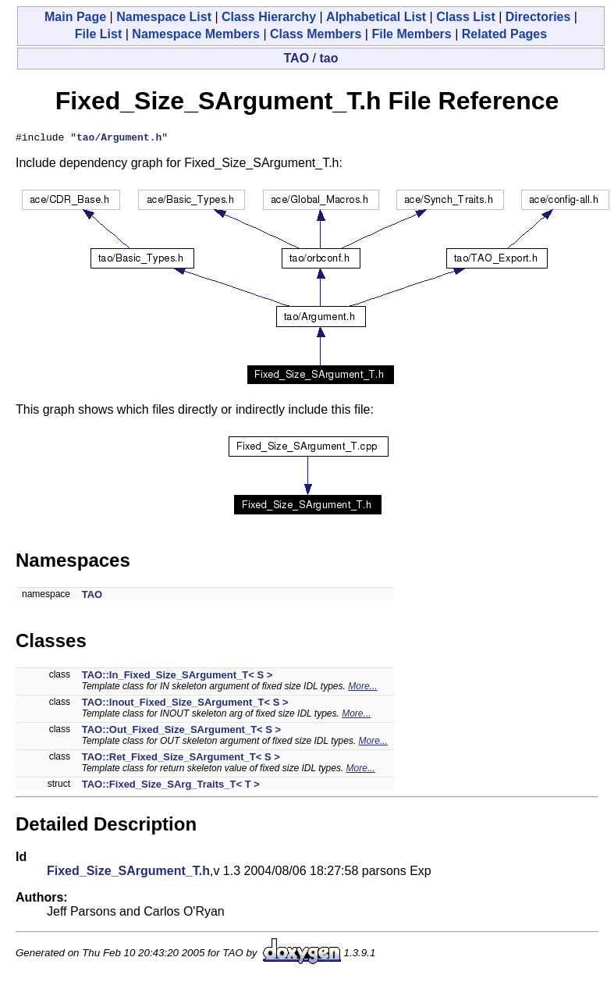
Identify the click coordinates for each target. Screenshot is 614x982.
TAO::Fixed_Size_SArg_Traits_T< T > (171, 786)
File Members (411, 34)
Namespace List (163, 16)
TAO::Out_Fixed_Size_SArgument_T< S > (181, 732)
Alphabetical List (376, 16)
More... (362, 688)
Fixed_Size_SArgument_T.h (128, 873)
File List (98, 34)
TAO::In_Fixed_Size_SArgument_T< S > (177, 677)
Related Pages (504, 34)
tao (328, 58)
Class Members (315, 34)
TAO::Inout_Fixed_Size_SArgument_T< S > (185, 704)
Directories (538, 16)
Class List (465, 16)
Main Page (75, 16)
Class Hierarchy (269, 16)
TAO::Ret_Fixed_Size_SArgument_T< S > (181, 759)
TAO (297, 58)
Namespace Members (196, 34)
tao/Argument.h (118, 139)
